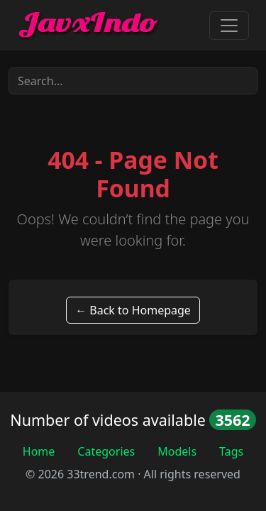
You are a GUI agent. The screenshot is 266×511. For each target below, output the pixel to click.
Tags (231, 451)
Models (176, 451)
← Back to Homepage (133, 310)
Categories (106, 451)
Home (39, 451)
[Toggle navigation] (229, 25)
